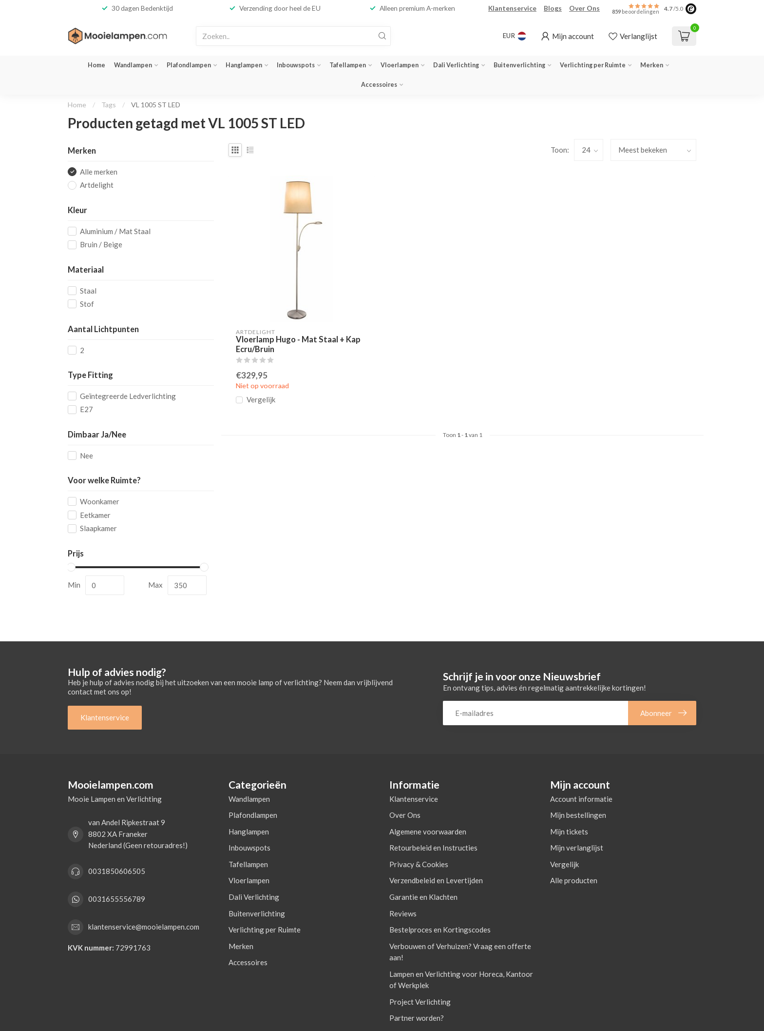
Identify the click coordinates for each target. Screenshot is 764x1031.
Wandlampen (133, 65)
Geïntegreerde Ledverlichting (128, 396)
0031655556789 (116, 898)
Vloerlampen (400, 65)
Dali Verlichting (456, 65)
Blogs (553, 8)
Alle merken (98, 172)
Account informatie (581, 798)
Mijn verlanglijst (576, 847)
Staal (88, 291)
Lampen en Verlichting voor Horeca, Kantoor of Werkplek (461, 980)
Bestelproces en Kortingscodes (440, 929)
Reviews (403, 913)
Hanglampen (244, 65)
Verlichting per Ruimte (593, 65)
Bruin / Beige (101, 244)
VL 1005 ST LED (155, 104)
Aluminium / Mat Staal (115, 231)
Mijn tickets (569, 831)
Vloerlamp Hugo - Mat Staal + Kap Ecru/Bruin (298, 344)
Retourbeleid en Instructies (433, 847)
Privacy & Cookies (418, 864)
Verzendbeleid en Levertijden (436, 880)
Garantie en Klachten (423, 896)
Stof (87, 304)
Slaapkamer (98, 528)
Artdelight (97, 185)
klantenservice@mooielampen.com (143, 926)
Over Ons (584, 8)
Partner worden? (416, 1017)
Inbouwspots (296, 65)
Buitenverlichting (519, 65)
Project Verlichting (420, 1001)
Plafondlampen (189, 65)
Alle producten (573, 880)
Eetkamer (95, 515)
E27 (86, 409)
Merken (651, 65)
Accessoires (379, 84)
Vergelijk (261, 400)
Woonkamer (99, 501)
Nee (86, 456)
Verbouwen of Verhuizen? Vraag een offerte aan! (460, 952)
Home (96, 65)
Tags (108, 104)
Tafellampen (347, 65)
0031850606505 (116, 871)
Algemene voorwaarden (427, 831)
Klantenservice (512, 8)
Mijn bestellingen (578, 815)
